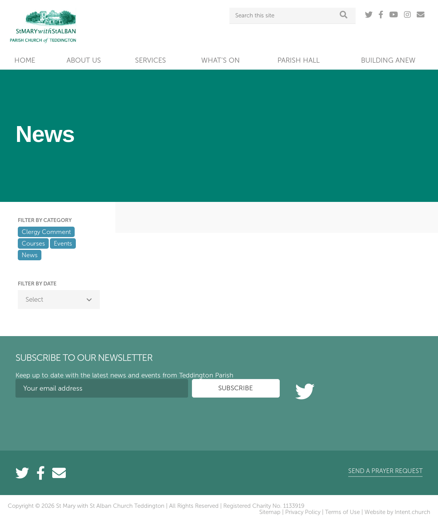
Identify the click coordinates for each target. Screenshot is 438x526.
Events (63, 243)
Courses (33, 243)
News (30, 255)
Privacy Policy (302, 512)
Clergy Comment (46, 232)
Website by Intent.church (397, 512)
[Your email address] (101, 388)
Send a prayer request (385, 471)
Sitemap (270, 512)
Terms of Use (342, 512)
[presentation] (74, 418)
